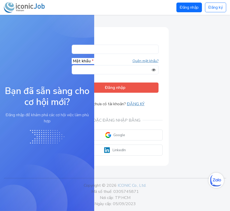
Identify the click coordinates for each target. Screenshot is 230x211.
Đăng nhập (189, 7)
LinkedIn (115, 150)
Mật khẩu (83, 61)
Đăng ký (215, 7)
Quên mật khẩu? (145, 60)
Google (115, 135)
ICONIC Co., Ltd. (132, 185)
